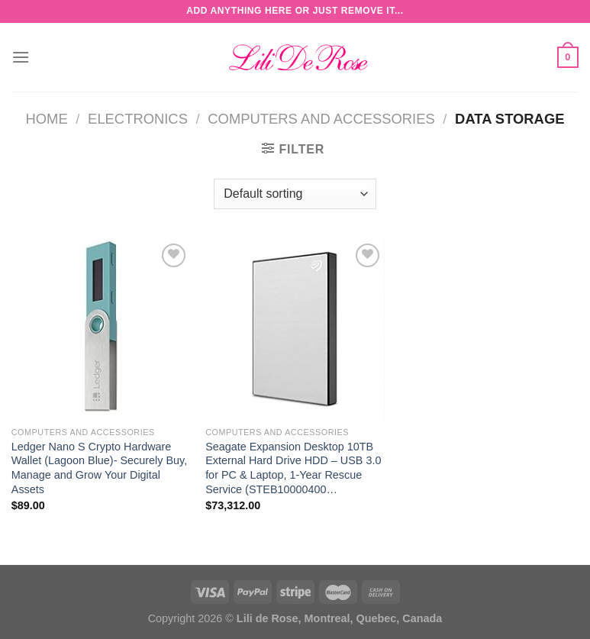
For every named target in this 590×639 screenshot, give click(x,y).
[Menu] (20, 57)
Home (47, 119)
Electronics (138, 119)
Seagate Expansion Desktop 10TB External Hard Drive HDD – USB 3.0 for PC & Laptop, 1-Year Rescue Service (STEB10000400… (293, 468)
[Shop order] (295, 194)
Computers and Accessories (321, 119)
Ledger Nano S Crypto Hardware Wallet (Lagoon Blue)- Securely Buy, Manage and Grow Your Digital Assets (99, 468)
